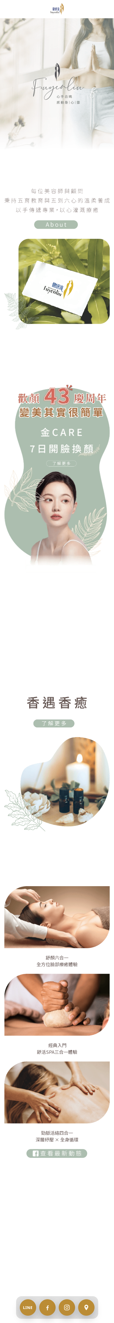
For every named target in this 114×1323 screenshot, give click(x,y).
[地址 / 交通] (86, 1307)
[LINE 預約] (28, 1307)
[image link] (57, 8)
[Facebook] (47, 1307)
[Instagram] (67, 1307)
